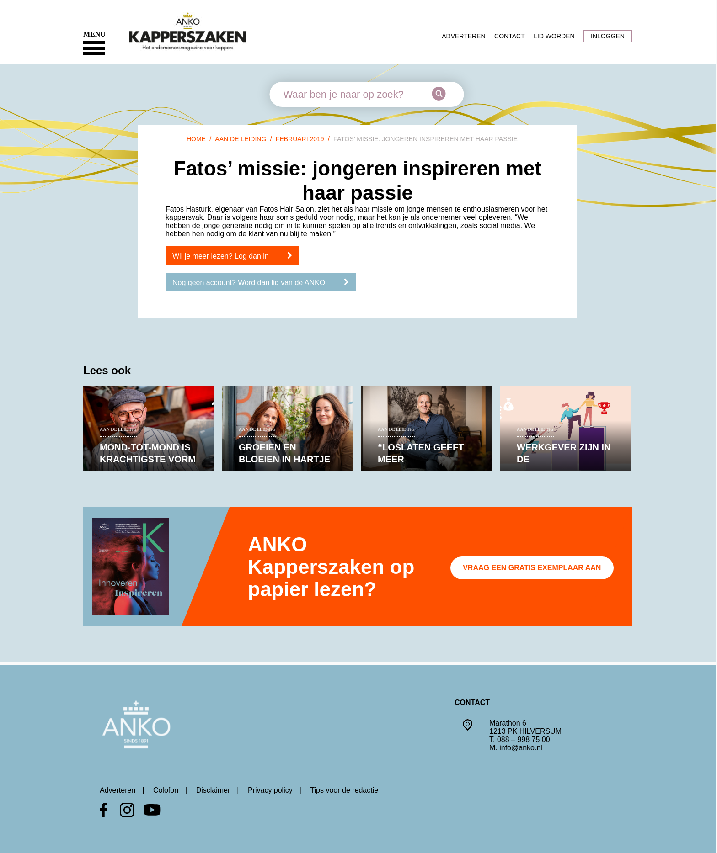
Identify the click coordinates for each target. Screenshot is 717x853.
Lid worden (554, 36)
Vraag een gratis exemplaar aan (532, 568)
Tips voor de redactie (344, 790)
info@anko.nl (520, 748)
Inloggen (608, 36)
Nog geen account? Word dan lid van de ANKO (264, 282)
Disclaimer (213, 790)
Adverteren (463, 36)
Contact (509, 36)
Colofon (165, 790)
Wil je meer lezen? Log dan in (235, 256)
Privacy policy (270, 790)
